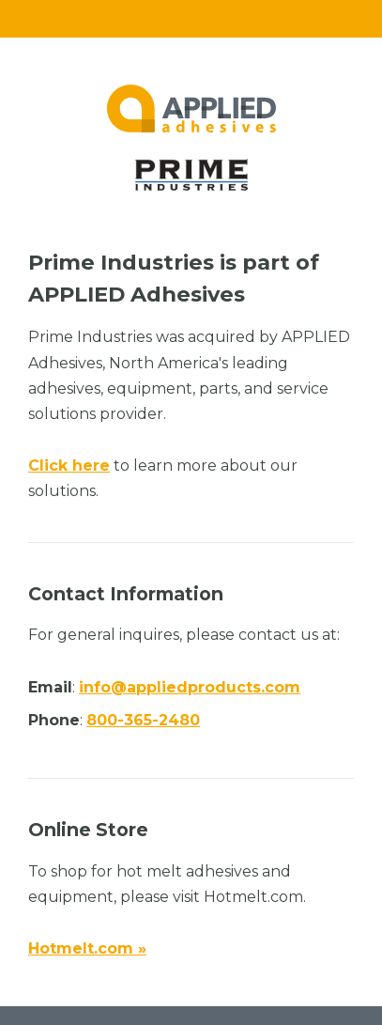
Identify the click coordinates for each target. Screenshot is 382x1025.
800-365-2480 (143, 720)
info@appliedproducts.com (189, 687)
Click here (69, 465)
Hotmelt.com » (87, 948)
